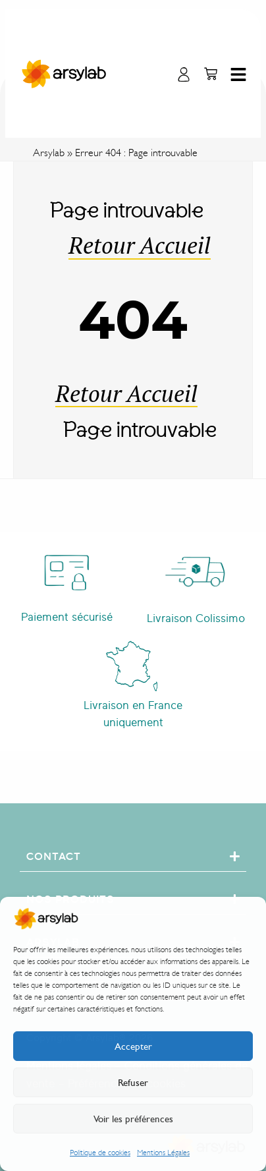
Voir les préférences (133, 1119)
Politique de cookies (100, 1152)
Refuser (133, 1083)
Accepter (133, 1046)
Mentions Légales (163, 1152)
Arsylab (49, 152)
